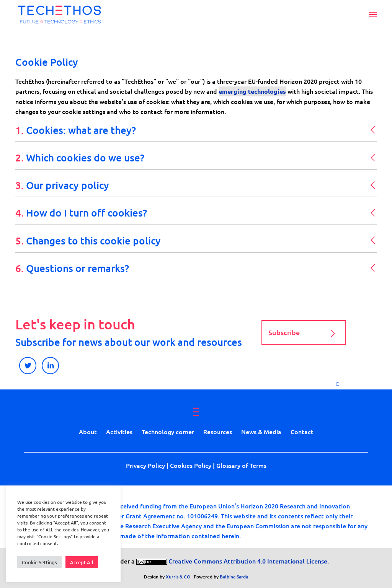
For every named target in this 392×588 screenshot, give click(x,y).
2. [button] (79, 157)
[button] (373, 14)
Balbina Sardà (234, 576)
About (88, 431)
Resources (217, 431)
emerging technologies (252, 91)
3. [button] (62, 185)
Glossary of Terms (241, 465)
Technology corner (168, 431)
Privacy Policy (145, 465)
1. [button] (75, 130)
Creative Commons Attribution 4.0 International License (247, 561)
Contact (302, 431)
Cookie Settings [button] (39, 562)
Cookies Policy (190, 465)
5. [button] (88, 240)
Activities (119, 431)
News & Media (261, 431)
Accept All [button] (81, 562)
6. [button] (72, 268)
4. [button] (81, 212)
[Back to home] (59, 14)
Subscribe (303, 333)
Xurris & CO (178, 576)
